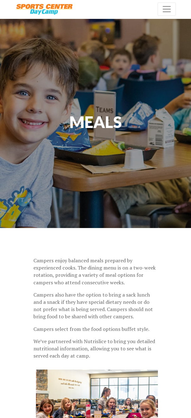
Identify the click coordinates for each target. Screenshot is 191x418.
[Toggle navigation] (167, 9)
